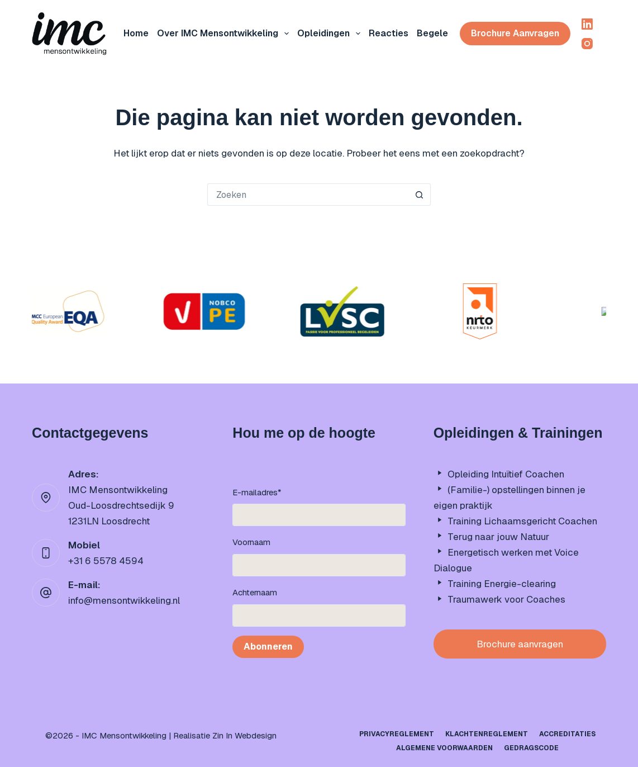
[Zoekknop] (419, 194)
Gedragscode (531, 748)
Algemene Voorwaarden (444, 748)
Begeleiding (450, 33)
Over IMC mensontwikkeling (225, 33)
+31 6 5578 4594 (106, 561)
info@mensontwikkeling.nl (124, 600)
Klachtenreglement (486, 734)
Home (136, 33)
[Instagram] (587, 43)
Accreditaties (567, 734)
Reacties (388, 33)
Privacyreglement (396, 734)
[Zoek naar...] (307, 194)
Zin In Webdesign (244, 735)
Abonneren (268, 646)
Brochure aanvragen (515, 33)
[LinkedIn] (587, 24)
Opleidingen (331, 33)
